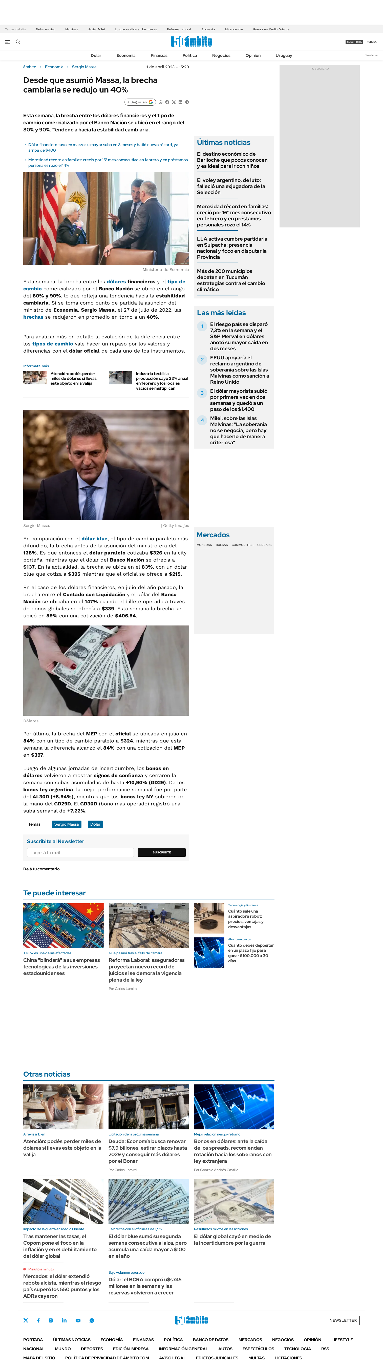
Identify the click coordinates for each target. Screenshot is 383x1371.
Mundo (63, 1349)
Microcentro (234, 29)
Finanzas (159, 55)
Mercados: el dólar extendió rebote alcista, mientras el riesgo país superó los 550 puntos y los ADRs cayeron (62, 1286)
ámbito (29, 67)
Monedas (204, 545)
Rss (325, 1349)
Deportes (92, 1349)
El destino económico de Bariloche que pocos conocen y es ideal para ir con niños (232, 160)
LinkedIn (64, 1320)
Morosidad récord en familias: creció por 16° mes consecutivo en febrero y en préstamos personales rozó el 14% (234, 215)
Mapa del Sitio (39, 1358)
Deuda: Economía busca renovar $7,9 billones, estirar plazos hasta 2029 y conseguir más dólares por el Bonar (148, 1151)
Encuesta (208, 29)
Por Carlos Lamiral (123, 988)
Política (190, 55)
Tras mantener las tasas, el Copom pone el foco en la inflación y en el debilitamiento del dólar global (60, 1246)
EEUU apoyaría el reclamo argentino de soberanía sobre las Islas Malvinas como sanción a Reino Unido (239, 369)
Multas (256, 1358)
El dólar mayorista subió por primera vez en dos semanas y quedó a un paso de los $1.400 (238, 400)
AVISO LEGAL (172, 1358)
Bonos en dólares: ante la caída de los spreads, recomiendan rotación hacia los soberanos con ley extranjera (233, 1151)
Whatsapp (92, 1320)
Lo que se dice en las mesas (136, 29)
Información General (183, 1349)
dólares (116, 281)
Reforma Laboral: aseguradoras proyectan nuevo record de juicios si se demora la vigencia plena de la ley (147, 970)
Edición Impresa (131, 1349)
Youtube (77, 1320)
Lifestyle (342, 1339)
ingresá (371, 41)
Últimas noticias (72, 1339)
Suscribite (162, 852)
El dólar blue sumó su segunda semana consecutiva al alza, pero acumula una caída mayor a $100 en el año (148, 1246)
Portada (33, 1339)
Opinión (253, 55)
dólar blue (94, 539)
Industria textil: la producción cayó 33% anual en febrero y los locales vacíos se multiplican (162, 381)
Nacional (34, 1349)
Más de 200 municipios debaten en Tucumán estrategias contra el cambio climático (231, 280)
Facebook (38, 1320)
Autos (225, 1349)
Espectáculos (258, 1349)
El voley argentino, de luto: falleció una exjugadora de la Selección (231, 186)
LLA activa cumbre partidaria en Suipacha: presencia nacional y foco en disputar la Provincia (232, 248)
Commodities (242, 545)
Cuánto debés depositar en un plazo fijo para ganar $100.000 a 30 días (251, 953)
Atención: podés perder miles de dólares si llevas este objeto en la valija (74, 378)
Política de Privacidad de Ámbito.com (107, 1358)
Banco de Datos (210, 1339)
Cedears (264, 545)
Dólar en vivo (45, 29)
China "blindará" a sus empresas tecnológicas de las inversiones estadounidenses (61, 967)
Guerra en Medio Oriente (271, 29)
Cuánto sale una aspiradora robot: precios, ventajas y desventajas (246, 919)
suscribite (354, 41)
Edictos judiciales (217, 1358)
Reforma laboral (179, 29)
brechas (34, 317)
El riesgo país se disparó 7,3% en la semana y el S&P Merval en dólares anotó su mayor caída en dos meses (239, 336)
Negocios (221, 55)
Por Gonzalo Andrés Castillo (216, 1170)
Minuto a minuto (41, 1269)
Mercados (250, 1339)
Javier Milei (96, 29)
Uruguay (284, 55)
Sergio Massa (84, 67)
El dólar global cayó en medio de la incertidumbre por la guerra (232, 1239)
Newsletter (371, 55)
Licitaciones (288, 1358)
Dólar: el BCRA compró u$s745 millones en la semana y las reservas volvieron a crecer (145, 1286)
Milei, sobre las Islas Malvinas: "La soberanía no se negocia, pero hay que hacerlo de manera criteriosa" (238, 430)
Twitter (25, 1320)
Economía (126, 55)
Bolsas (222, 545)
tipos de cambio (52, 344)
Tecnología (297, 1349)
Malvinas (71, 29)
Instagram (51, 1320)
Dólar (96, 55)
